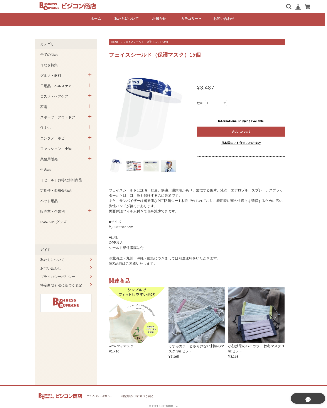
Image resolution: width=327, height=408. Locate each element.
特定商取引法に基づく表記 (61, 284)
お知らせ (160, 18)
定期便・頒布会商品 (56, 190)
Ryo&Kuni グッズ (53, 221)
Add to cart (241, 131)
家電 (43, 106)
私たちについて (127, 18)
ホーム (97, 18)
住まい (45, 127)
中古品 (45, 169)
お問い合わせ (224, 18)
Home (114, 41)
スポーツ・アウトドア (57, 116)
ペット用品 (49, 200)
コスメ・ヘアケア (54, 95)
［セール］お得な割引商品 (61, 179)
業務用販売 (49, 158)
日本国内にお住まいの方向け (241, 142)
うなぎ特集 (49, 64)
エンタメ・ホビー (54, 137)
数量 (200, 102)
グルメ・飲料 (50, 75)
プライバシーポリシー (57, 276)
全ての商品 (49, 54)
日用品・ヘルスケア (56, 85)
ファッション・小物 (56, 148)
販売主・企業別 (52, 210)
